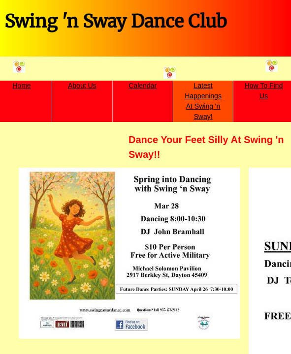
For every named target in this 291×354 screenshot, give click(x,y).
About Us (82, 85)
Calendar (143, 85)
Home (21, 85)
